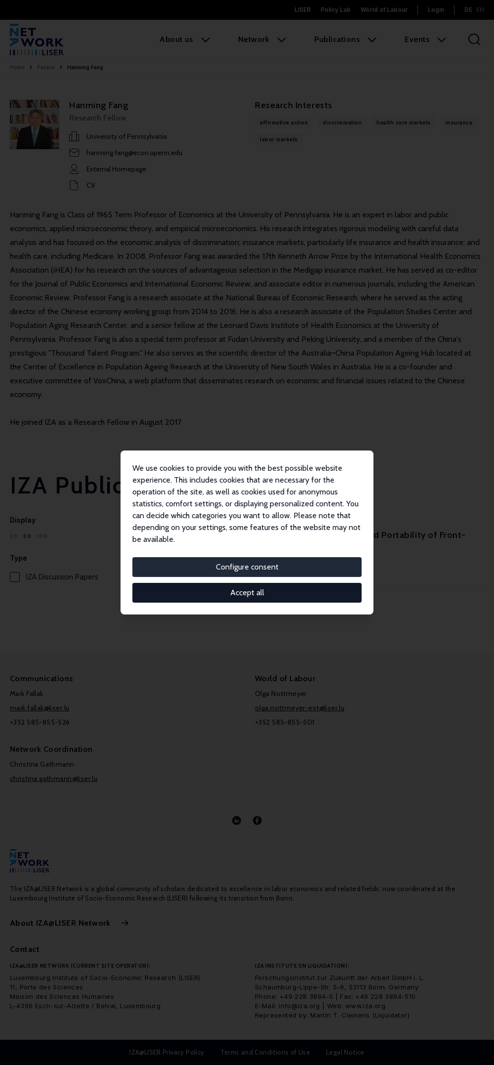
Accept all (247, 592)
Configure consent (247, 567)
